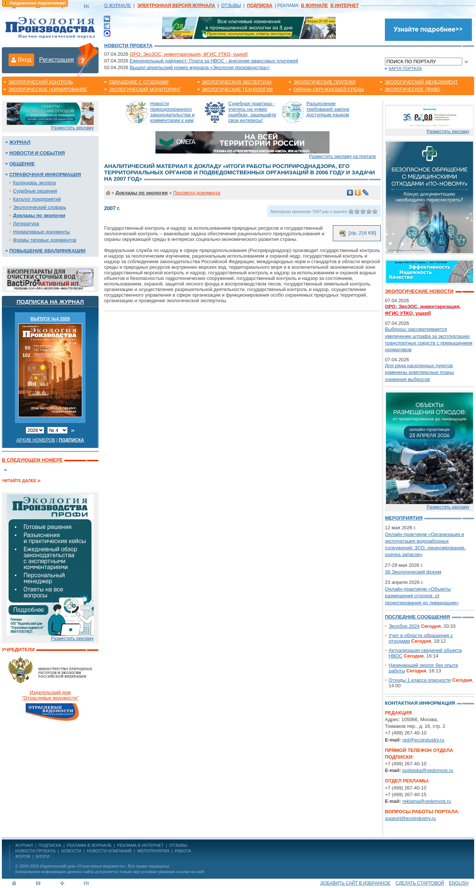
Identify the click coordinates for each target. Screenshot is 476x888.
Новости (71, 851)
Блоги (42, 856)
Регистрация (56, 59)
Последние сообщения (417, 617)
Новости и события (37, 153)
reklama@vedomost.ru (426, 801)
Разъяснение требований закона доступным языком (327, 109)
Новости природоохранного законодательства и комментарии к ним (172, 112)
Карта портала (405, 68)
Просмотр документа (196, 193)
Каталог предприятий (37, 199)
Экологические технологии (237, 89)
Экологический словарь (39, 207)
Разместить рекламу (72, 127)
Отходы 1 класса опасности (420, 680)
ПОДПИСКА (50, 845)
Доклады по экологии (39, 215)
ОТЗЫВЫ (231, 5)
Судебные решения (35, 191)
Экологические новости (419, 291)
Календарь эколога (34, 182)
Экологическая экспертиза (237, 82)
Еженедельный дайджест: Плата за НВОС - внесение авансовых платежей (214, 61)
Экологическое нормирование (47, 89)
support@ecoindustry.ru (410, 818)
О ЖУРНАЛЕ (117, 5)
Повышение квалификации (47, 251)
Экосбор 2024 (404, 626)
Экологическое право (412, 89)
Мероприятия (403, 518)
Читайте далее (19, 480)
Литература (26, 223)
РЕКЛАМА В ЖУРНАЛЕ (89, 845)
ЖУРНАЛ (24, 845)
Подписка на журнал (50, 301)
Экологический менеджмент (421, 82)
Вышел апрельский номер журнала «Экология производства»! (200, 67)
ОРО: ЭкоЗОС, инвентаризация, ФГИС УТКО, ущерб (189, 54)
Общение (22, 164)
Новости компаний (109, 851)
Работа (183, 851)
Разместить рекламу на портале (342, 156)
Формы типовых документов (44, 240)
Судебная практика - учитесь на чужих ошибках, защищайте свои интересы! (252, 112)
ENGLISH (459, 883)
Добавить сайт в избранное (355, 883)
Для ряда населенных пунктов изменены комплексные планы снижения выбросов (419, 372)
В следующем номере (32, 460)
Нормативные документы (41, 232)
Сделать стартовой (420, 883)
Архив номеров (35, 440)
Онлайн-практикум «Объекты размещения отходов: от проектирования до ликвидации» (422, 595)
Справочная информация (45, 174)
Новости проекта (128, 45)
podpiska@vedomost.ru (427, 770)
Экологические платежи (324, 82)
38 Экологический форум (413, 572)
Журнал (19, 142)
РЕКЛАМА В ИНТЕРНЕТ (140, 845)
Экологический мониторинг (145, 89)
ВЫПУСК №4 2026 (50, 319)
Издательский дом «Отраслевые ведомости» (83, 866)
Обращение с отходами (138, 82)
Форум (22, 856)
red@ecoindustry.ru (423, 740)
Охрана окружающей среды (328, 89)
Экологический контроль (40, 82)
